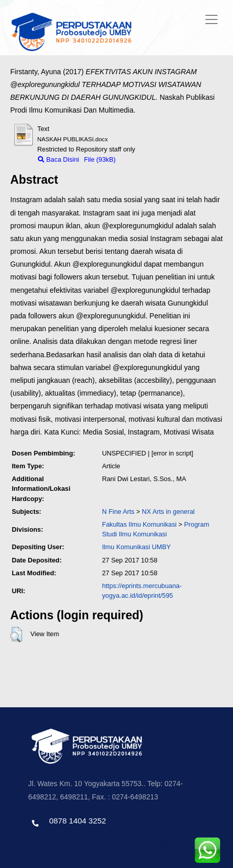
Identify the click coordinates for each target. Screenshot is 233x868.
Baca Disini (58, 159)
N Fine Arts (118, 511)
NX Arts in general (168, 511)
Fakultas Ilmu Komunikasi (139, 524)
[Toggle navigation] (211, 19)
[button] (16, 634)
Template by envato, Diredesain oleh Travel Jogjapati (105, 843)
